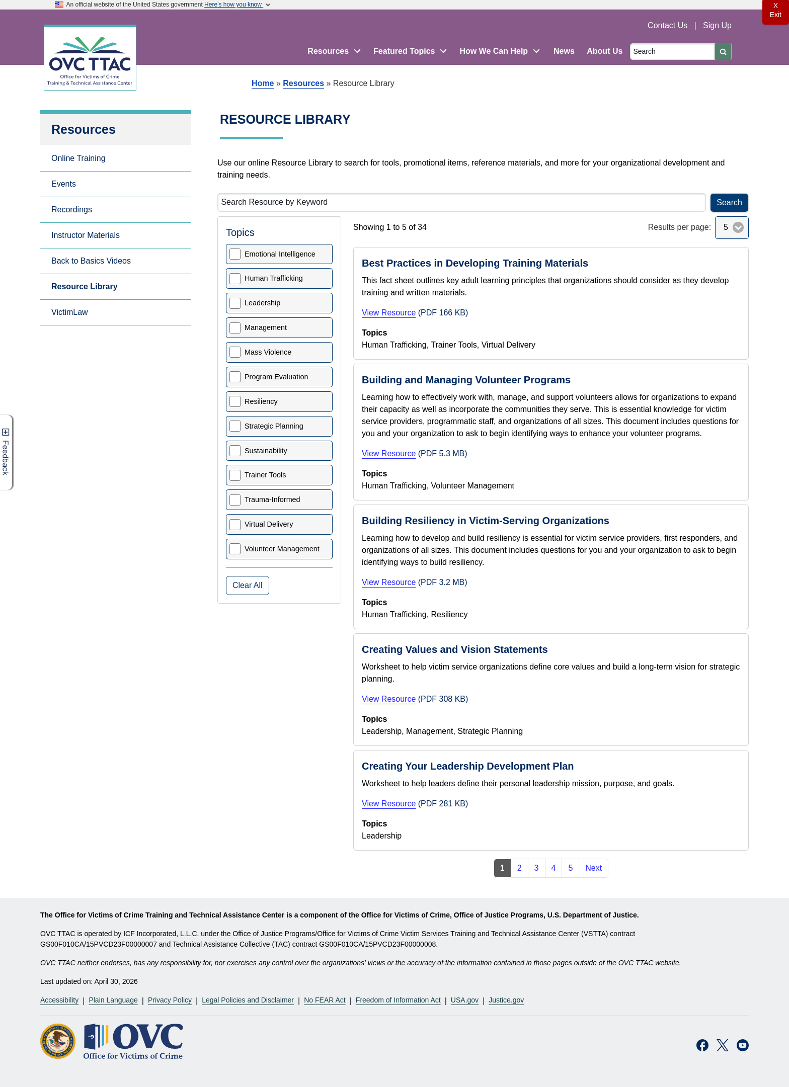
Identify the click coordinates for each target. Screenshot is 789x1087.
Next (593, 868)
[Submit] (723, 51)
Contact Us (669, 25)
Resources (303, 83)
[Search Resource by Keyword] (461, 202)
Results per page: (679, 227)
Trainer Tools (265, 475)
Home (263, 83)
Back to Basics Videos (91, 261)
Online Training (78, 158)
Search (729, 202)
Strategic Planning (274, 426)
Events (63, 184)
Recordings (71, 209)
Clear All (247, 585)
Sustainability (266, 451)
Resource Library (84, 286)
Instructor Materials (85, 235)
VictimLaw (69, 312)
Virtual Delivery (269, 524)
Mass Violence (268, 352)
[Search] (672, 51)
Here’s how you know (238, 4)
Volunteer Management (282, 549)
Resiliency (261, 401)
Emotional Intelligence (280, 254)
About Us (604, 51)
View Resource (389, 312)
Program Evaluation (276, 377)
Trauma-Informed (272, 499)
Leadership (262, 303)
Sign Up (717, 25)
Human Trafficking (274, 278)
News (564, 51)
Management (266, 327)
